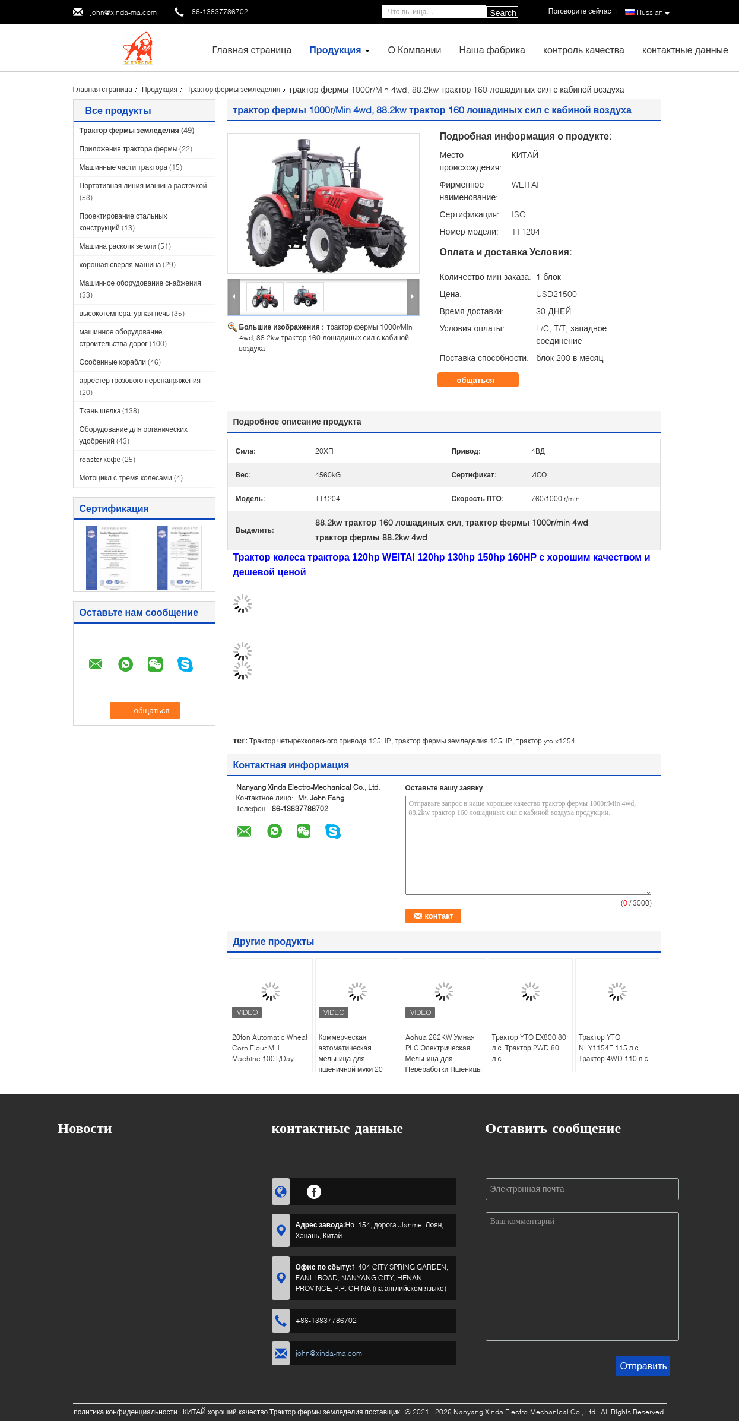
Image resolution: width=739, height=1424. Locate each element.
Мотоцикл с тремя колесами (126, 477)
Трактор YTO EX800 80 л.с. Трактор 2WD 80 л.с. (529, 1048)
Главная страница (252, 49)
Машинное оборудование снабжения (140, 283)
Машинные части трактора (123, 167)
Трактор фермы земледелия (233, 89)
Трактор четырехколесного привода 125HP (320, 740)
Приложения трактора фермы (129, 148)
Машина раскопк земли (118, 246)
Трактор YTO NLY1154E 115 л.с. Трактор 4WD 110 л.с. (614, 1048)
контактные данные (685, 49)
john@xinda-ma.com (123, 12)
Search (503, 13)
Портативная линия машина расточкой (143, 185)
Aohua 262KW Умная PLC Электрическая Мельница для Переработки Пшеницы (443, 1053)
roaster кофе (100, 459)
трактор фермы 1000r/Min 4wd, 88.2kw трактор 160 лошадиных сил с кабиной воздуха (326, 337)
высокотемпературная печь (125, 313)
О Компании (414, 49)
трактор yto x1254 (545, 740)
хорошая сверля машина (120, 264)
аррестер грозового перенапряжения (140, 380)
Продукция (335, 49)
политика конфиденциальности (125, 1411)
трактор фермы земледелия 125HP (453, 740)
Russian (653, 12)
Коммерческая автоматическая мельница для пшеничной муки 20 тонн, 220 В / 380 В (351, 1058)
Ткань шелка (100, 410)
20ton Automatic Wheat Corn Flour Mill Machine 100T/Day (269, 1048)
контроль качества (583, 49)
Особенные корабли (113, 361)
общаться (484, 380)
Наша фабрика (492, 49)
